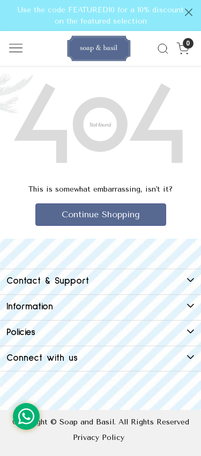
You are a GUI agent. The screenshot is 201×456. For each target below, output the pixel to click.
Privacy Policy (98, 437)
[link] (163, 48)
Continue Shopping (101, 214)
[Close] (188, 12)
